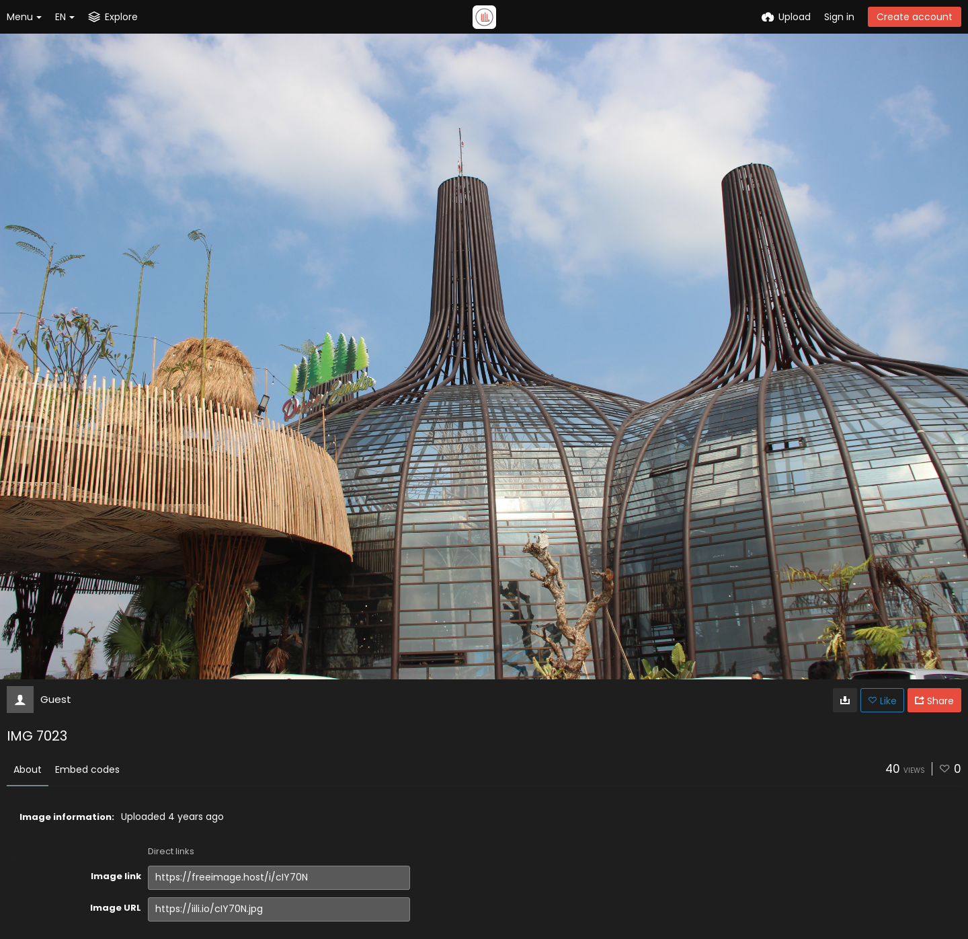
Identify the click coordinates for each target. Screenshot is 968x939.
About (27, 769)
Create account (915, 17)
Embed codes (87, 769)
